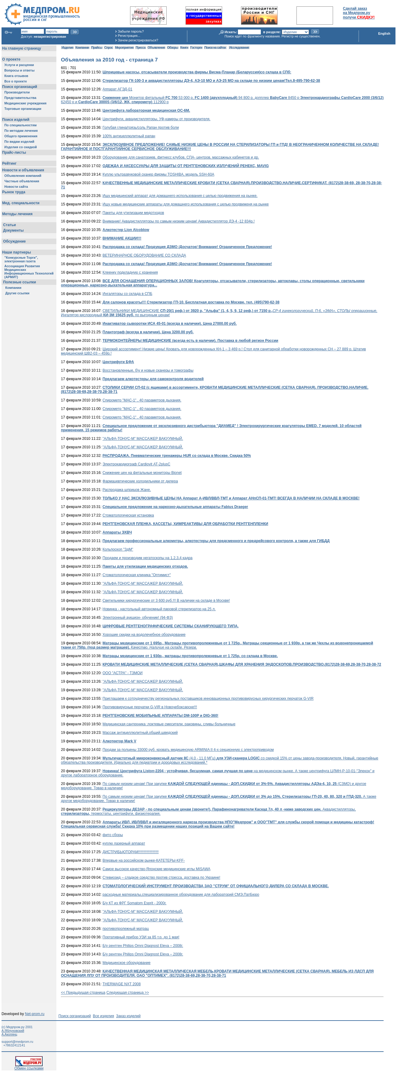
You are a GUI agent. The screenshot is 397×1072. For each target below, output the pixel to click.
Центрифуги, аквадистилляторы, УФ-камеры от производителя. (157, 119)
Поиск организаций (74, 1016)
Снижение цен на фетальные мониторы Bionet (142, 473)
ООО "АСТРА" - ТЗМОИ (123, 673)
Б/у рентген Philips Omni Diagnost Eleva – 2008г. (143, 946)
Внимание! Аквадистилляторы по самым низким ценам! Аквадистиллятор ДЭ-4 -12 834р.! (179, 221)
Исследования (239, 47)
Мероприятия (124, 47)
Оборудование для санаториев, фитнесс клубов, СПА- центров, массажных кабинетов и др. (181, 157)
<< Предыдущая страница (83, 992)
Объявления (156, 47)
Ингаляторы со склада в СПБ (127, 294)
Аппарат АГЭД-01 (118, 89)
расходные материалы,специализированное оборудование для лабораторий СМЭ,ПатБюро (181, 894)
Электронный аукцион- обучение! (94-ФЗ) (138, 617)
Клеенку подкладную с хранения (130, 272)
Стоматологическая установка (128, 515)
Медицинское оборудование (127, 963)
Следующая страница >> (127, 992)
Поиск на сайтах (215, 47)
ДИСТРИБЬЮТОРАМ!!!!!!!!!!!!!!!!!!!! (131, 852)
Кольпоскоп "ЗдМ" (118, 549)
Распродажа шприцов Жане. (127, 490)
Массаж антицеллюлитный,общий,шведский (140, 732)
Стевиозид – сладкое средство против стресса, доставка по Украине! (161, 877)
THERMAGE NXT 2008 (122, 984)
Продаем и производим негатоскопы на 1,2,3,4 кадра (148, 558)
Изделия (67, 47)
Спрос (108, 47)
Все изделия (103, 1016)
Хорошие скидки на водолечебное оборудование (144, 634)
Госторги (196, 47)
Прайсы (96, 47)
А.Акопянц (9, 1034)
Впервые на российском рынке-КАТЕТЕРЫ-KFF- (144, 860)
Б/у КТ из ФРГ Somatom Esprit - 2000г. (135, 903)
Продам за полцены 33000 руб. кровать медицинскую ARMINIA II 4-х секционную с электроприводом (188, 750)
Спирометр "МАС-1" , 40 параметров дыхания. (142, 400)
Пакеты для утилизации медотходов (133, 213)
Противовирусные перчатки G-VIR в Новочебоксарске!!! (150, 707)
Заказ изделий (128, 1016)
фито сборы (113, 835)
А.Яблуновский (13, 1030)
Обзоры (173, 47)
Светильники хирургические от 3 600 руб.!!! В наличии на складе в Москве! (166, 600)
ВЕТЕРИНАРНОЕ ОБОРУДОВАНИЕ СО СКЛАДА (144, 255)
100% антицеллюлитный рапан (129, 136)
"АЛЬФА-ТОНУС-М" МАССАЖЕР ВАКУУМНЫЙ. (143, 438)
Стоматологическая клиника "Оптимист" (137, 575)
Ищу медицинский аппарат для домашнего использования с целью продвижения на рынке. (180, 196)
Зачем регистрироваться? (138, 40)
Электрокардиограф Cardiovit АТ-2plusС (136, 464)
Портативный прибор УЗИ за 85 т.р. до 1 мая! (141, 937)
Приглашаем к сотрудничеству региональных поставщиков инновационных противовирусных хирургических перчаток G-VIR (208, 698)
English (384, 33)
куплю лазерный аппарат (124, 843)
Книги (184, 47)
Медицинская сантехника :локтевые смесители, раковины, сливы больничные (169, 724)
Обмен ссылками (29, 1066)
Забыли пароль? (131, 31)
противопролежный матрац (126, 929)
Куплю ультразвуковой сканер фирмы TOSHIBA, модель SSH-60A (158, 174)
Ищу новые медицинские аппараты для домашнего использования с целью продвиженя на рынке (186, 204)
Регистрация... (129, 35)
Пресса (140, 47)
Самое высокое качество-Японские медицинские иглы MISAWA (157, 869)
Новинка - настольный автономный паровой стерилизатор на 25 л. (159, 609)
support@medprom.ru (17, 1041)
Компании (82, 47)
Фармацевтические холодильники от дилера (140, 481)
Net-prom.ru (34, 1014)
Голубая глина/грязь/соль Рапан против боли (141, 127)
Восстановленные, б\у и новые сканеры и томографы (148, 370)
